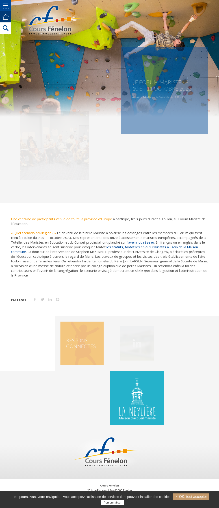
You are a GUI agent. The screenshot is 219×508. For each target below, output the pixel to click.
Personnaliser (112, 502)
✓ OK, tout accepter (191, 497)
